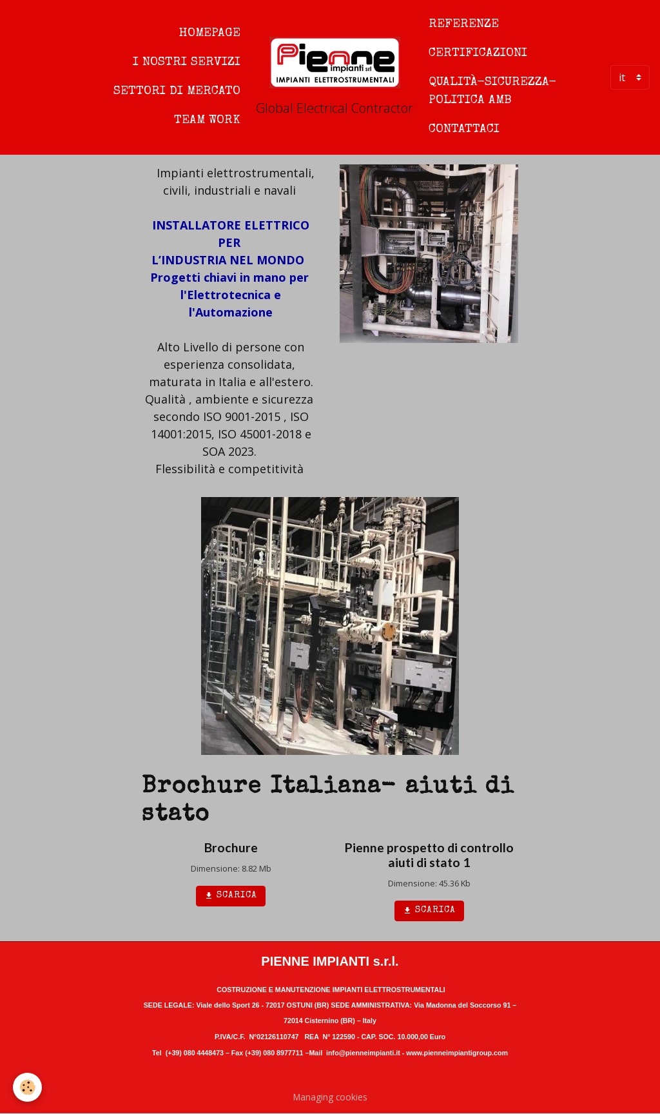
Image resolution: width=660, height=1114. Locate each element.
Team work (207, 120)
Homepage (209, 33)
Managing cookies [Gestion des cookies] (330, 1097)
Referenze (464, 24)
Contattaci (464, 129)
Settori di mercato (176, 91)
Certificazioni (478, 53)
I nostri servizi (186, 62)
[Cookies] (27, 1087)
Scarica (230, 896)
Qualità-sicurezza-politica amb (492, 92)
